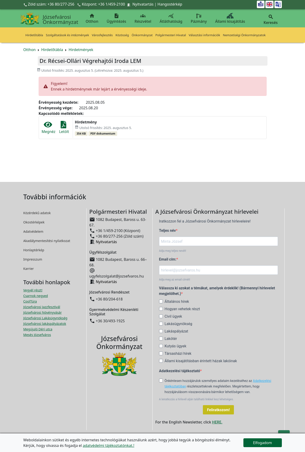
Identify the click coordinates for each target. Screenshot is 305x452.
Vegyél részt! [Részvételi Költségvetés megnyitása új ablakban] (32, 290)
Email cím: (167, 259)
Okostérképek (34, 222)
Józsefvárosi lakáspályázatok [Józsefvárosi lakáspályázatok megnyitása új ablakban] (44, 323)
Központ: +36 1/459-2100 (103, 4)
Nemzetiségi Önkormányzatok (244, 35)
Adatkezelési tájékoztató (179, 371)
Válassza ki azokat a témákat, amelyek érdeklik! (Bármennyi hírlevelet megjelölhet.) (217, 291)
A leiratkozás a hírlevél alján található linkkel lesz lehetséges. (196, 399)
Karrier (28, 268)
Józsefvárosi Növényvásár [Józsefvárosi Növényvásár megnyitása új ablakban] (42, 312)
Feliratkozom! (218, 410)
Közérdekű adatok (37, 213)
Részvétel (143, 18)
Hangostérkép (169, 4)
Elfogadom (262, 442)
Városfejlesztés (102, 35)
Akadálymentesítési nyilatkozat (46, 241)
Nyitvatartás (143, 4)
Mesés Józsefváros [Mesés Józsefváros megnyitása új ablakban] (37, 335)
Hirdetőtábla (34, 35)
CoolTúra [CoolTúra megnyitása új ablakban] (30, 301)
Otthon (92, 18)
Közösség (122, 35)
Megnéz (49, 127)
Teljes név (167, 230)
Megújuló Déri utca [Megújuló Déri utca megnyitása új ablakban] (37, 329)
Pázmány (199, 18)
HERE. (217, 422)
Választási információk (204, 35)
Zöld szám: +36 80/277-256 (49, 4)
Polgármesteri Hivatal (170, 35)
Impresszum (32, 259)
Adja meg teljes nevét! (172, 250)
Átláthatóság (171, 18)
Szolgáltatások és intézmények (67, 35)
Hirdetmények (81, 49)
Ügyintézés (116, 18)
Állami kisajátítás (230, 18)
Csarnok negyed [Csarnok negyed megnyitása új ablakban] (35, 296)
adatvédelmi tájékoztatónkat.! (108, 445)
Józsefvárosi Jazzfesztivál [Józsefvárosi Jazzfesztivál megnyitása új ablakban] (41, 307)
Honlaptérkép (33, 250)
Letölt (64, 127)
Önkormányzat (142, 35)
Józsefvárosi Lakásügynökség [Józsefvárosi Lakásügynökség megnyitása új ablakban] (45, 318)
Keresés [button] (271, 19)
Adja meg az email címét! (174, 279)
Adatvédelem (33, 231)
